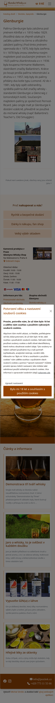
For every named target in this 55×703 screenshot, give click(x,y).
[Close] (51, 311)
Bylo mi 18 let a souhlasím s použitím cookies (27, 391)
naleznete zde (44, 372)
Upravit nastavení (14, 383)
